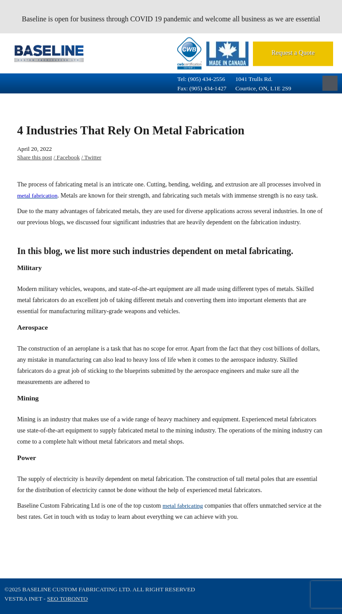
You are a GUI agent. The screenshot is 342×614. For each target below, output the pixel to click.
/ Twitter (91, 157)
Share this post (34, 157)
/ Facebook (66, 157)
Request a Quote (293, 52)
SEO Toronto (67, 598)
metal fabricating (183, 505)
